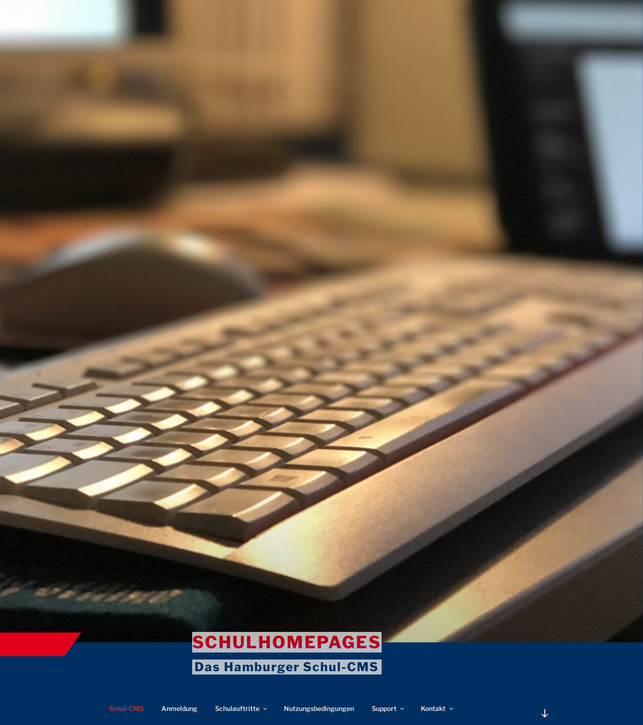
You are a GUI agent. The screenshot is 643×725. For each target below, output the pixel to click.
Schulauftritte (241, 708)
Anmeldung (179, 708)
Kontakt (438, 708)
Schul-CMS (126, 708)
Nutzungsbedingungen (319, 708)
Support (388, 708)
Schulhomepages (287, 642)
